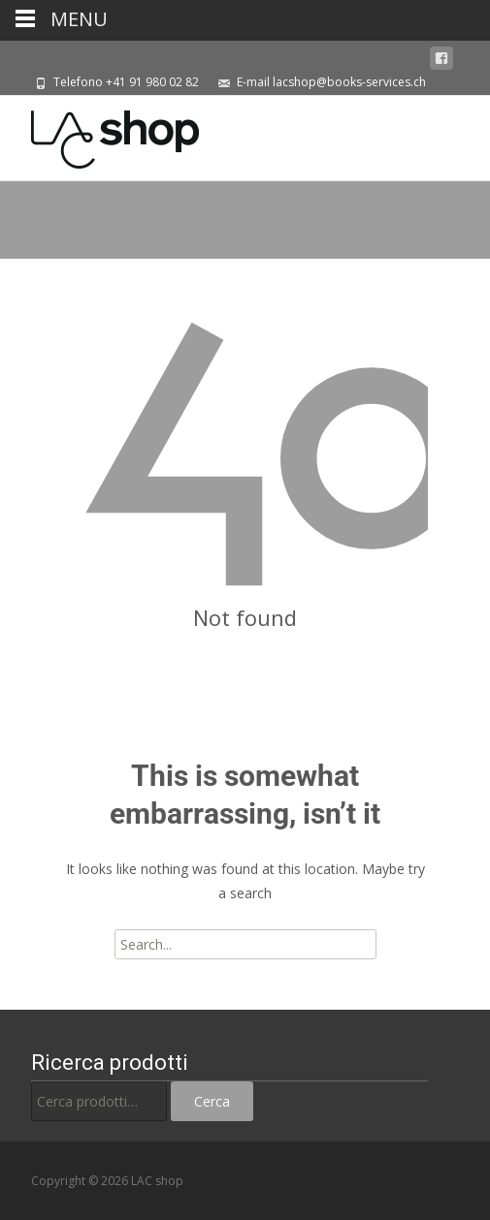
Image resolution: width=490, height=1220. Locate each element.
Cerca (212, 1101)
